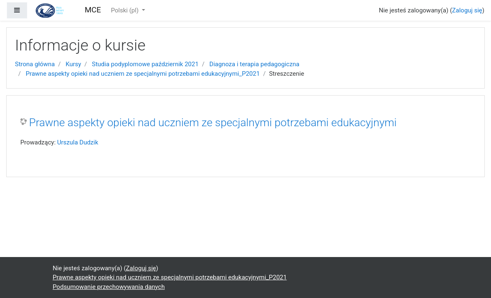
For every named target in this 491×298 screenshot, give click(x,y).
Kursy (73, 64)
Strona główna (35, 64)
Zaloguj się (467, 10)
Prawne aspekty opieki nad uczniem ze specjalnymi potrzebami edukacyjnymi (212, 122)
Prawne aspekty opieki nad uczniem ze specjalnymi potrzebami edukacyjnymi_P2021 (143, 73)
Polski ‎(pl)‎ (125, 10)
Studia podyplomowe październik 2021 (145, 64)
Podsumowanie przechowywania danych (109, 287)
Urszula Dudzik (77, 142)
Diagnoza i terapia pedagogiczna (254, 64)
